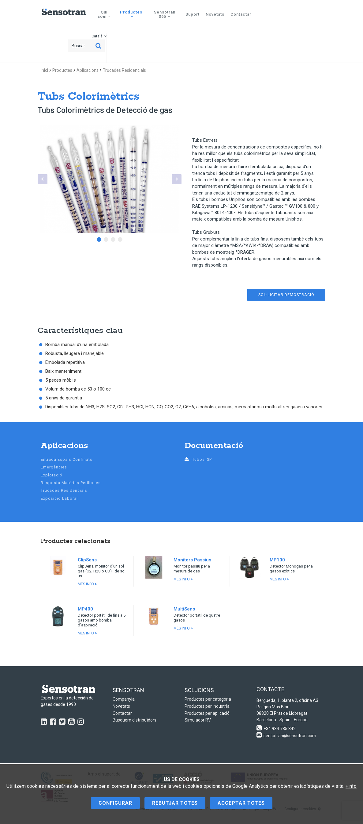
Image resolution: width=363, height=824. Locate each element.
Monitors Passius (192, 560)
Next (177, 179)
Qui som (104, 14)
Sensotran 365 (164, 14)
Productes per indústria (207, 706)
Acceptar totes (241, 803)
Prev (42, 179)
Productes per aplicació (207, 713)
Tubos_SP (198, 459)
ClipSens (87, 560)
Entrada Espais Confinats (66, 459)
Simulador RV (198, 720)
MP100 (277, 560)
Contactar (240, 14)
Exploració (51, 475)
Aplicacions (88, 70)
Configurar (115, 803)
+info (351, 786)
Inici (44, 70)
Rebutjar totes (175, 803)
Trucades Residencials (124, 70)
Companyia (124, 699)
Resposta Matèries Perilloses (71, 482)
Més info (87, 584)
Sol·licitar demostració (286, 294)
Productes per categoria (208, 699)
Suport (192, 14)
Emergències (54, 467)
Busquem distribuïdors (134, 720)
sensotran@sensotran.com (290, 735)
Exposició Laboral (59, 498)
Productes (131, 14)
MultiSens (184, 609)
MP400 (85, 609)
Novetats (215, 14)
